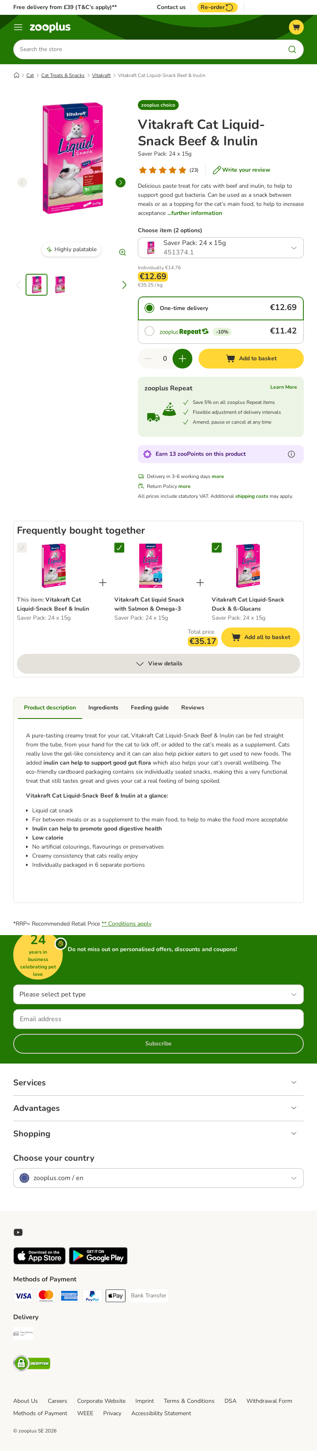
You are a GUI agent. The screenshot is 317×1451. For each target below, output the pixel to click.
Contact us (171, 7)
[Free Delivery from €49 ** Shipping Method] (23, 1335)
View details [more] (158, 664)
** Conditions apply (126, 924)
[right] (120, 182)
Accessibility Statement (161, 1413)
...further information (195, 213)
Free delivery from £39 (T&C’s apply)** (65, 7)
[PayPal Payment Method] (92, 1297)
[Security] (31, 1364)
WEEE (85, 1413)
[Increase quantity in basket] (182, 359)
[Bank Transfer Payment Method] (148, 1295)
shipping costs (251, 496)
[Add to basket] (251, 359)
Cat (30, 75)
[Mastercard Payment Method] (46, 1297)
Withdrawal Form (269, 1401)
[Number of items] (165, 359)
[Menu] (18, 27)
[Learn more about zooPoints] (291, 454)
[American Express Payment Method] (69, 1297)
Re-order (217, 7)
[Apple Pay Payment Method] (115, 1297)
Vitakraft (101, 75)
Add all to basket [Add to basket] (265, 639)
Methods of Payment (40, 1413)
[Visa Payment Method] (23, 1297)
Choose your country (54, 1158)
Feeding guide (150, 708)
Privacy (112, 1413)
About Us (25, 1401)
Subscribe (158, 1043)
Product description (50, 708)
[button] (158, 105)
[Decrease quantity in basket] (148, 359)
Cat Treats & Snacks (63, 75)
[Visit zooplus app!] (39, 1263)
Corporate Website (101, 1401)
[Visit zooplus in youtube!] (18, 1232)
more (218, 477)
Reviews (192, 708)
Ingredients (103, 708)
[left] (22, 182)
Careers (57, 1401)
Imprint (144, 1401)
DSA (231, 1401)
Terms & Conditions (189, 1401)
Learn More (283, 387)
